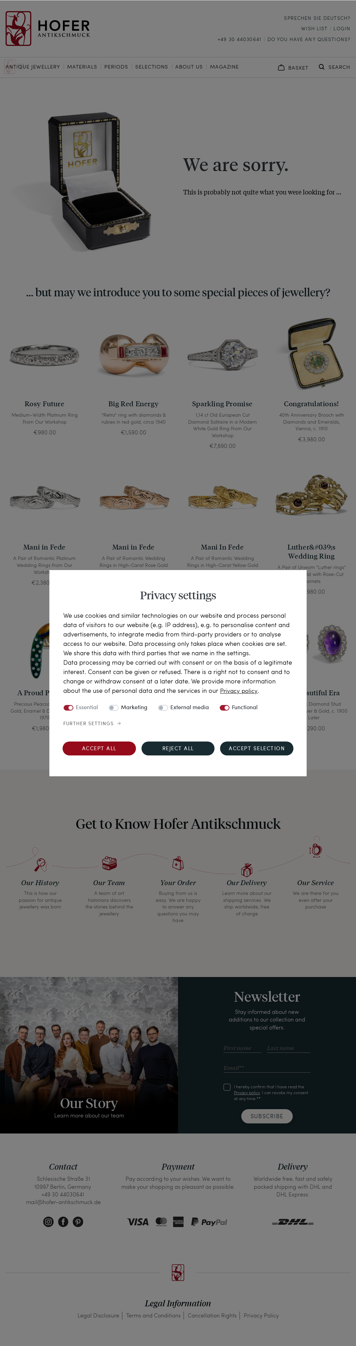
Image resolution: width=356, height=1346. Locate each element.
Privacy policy (239, 690)
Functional (245, 708)
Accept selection (257, 749)
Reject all (178, 749)
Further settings (88, 723)
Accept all (99, 749)
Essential (87, 708)
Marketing (134, 708)
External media (189, 708)
